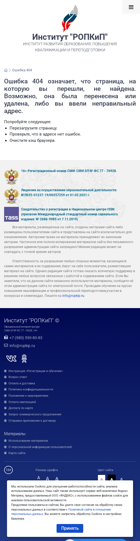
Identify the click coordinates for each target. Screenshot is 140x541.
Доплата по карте (20, 408)
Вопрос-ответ (17, 377)
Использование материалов (28, 441)
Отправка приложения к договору (32, 420)
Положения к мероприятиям (28, 396)
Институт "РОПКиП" (70, 37)
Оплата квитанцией (22, 402)
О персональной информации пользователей (40, 447)
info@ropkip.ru (73, 296)
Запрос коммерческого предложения (34, 414)
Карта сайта (16, 453)
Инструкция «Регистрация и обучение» (35, 371)
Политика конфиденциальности (30, 389)
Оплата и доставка (21, 383)
